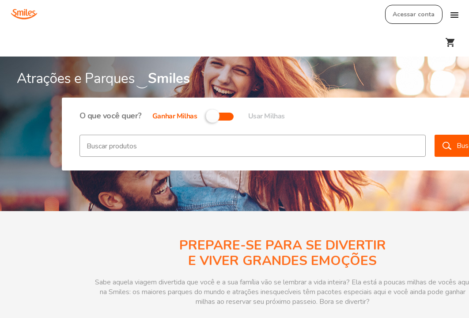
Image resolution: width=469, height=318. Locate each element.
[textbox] (252, 146)
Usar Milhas (266, 116)
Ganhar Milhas (174, 116)
